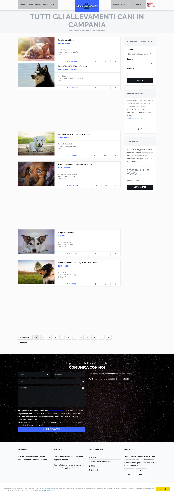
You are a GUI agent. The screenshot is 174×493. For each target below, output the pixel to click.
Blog (93, 466)
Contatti (139, 5)
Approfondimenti (121, 5)
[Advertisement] (69, 110)
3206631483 (73, 61)
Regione (130, 59)
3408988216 (73, 284)
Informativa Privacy (56, 411)
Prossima (24, 343)
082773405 (73, 156)
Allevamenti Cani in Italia (41, 5)
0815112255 (73, 254)
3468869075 (73, 88)
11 (101, 337)
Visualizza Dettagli (107, 490)
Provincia (130, 69)
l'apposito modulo (61, 460)
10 (94, 337)
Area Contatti (140, 187)
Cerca (140, 81)
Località (130, 50)
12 (109, 337)
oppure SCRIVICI (133, 181)
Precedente (25, 337)
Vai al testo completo (134, 118)
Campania (101, 30)
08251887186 (74, 186)
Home (22, 5)
